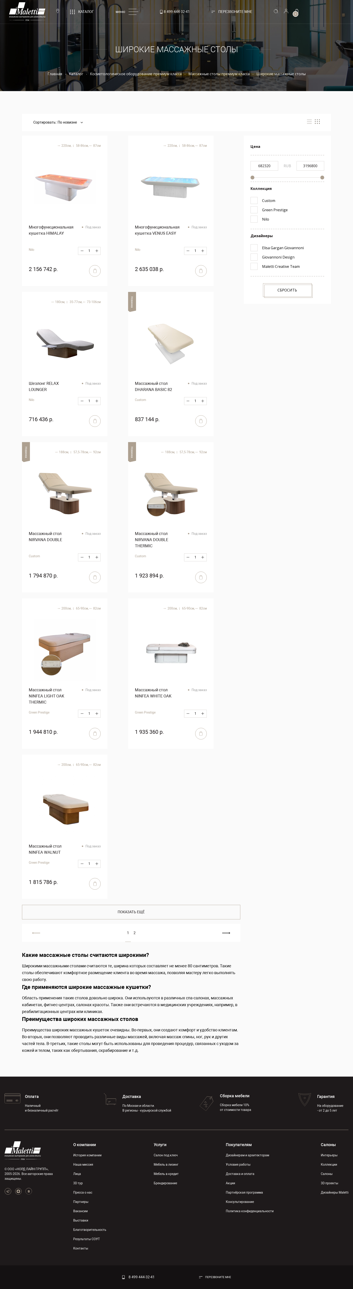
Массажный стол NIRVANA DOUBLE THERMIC (151, 539)
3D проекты (329, 1183)
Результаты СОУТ (86, 1239)
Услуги (160, 1144)
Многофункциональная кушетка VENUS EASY (157, 230)
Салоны (328, 1144)
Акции (230, 1183)
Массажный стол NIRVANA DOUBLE (45, 536)
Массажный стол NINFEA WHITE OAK (153, 692)
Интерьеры (329, 1155)
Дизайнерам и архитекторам (247, 1155)
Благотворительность (89, 1230)
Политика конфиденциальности (250, 1211)
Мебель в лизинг (166, 1164)
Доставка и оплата (240, 1174)
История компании (87, 1155)
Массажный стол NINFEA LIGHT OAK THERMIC (46, 695)
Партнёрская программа (244, 1192)
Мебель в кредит (166, 1174)
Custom (140, 400)
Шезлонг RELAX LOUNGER (44, 386)
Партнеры (80, 1202)
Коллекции (329, 1164)
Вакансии (80, 1211)
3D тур (78, 1183)
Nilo (31, 249)
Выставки (80, 1220)
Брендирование (165, 1183)
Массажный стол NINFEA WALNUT (45, 849)
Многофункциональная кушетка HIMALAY (51, 230)
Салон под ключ (166, 1155)
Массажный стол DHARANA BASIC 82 (153, 386)
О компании (84, 1144)
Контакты (80, 1248)
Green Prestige (39, 712)
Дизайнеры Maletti (334, 1192)
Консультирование (240, 1202)
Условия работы (238, 1164)
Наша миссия (83, 1164)
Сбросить (287, 290)
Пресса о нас (82, 1192)
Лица (77, 1174)
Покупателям (239, 1144)
